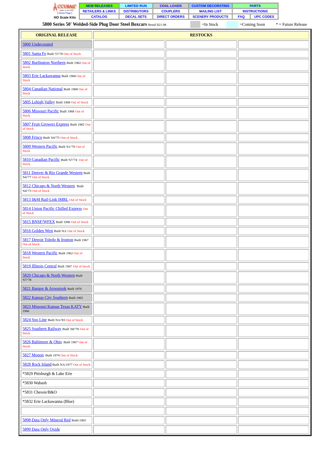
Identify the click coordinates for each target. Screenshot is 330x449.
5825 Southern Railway (41, 328)
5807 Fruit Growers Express (45, 124)
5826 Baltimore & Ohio (42, 342)
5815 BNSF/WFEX (38, 221)
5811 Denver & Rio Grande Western (52, 172)
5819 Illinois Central (39, 266)
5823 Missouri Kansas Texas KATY (52, 306)
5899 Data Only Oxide (41, 429)
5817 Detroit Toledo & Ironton (47, 240)
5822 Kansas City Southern (45, 297)
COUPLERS (170, 11)
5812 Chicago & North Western (48, 186)
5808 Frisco (32, 137)
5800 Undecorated (37, 44)
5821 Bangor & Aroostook (44, 288)
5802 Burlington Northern (43, 62)
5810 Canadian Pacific (41, 159)
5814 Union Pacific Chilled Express (52, 208)
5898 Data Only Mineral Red (46, 420)
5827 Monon (33, 355)
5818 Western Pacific (39, 253)
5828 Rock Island (37, 364)
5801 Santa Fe (34, 53)
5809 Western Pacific (39, 146)
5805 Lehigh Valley (38, 102)
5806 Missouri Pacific (40, 111)
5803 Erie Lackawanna (41, 76)
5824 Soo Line (34, 319)
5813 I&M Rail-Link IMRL (45, 199)
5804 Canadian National (42, 89)
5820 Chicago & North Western (48, 275)
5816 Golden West (37, 230)
